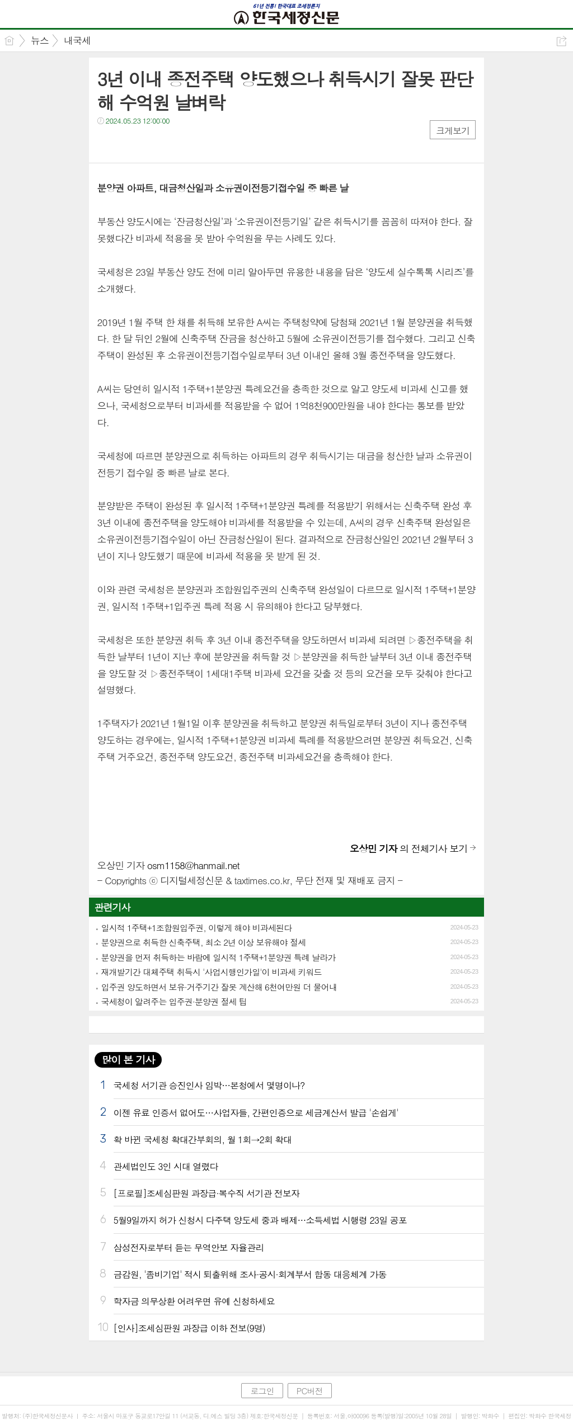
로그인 (262, 1391)
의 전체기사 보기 (408, 848)
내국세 (77, 40)
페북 (107, 143)
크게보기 (452, 130)
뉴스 (40, 40)
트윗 (129, 143)
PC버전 (310, 1391)
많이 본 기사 (128, 1060)
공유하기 (561, 41)
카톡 (152, 143)
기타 (174, 143)
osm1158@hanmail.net (193, 865)
